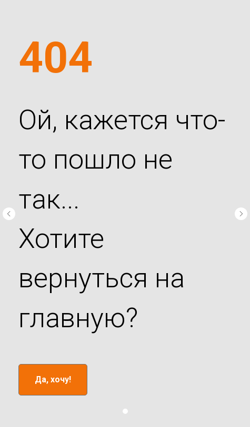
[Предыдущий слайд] (9, 213)
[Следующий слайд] (241, 213)
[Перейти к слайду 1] (125, 411)
